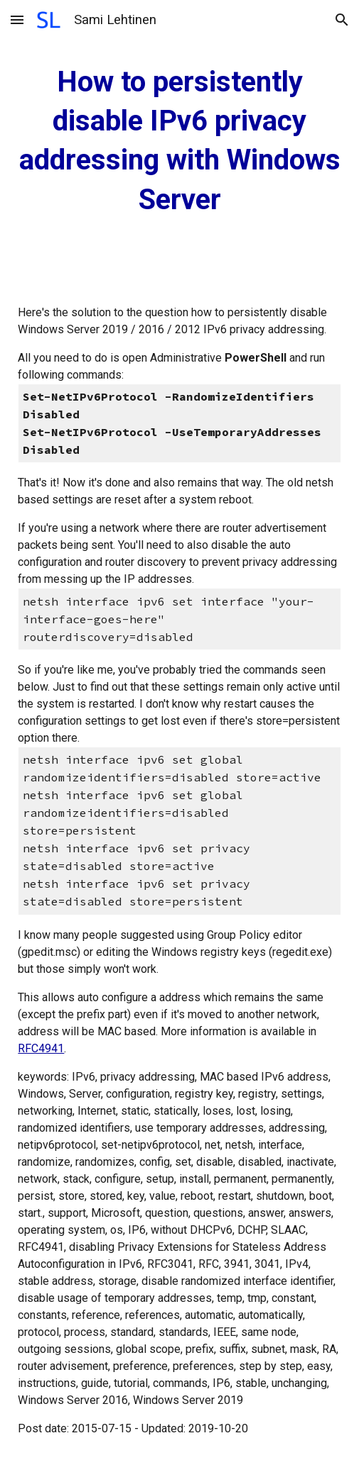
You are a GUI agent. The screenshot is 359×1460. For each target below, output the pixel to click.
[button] (17, 19)
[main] (179, 141)
